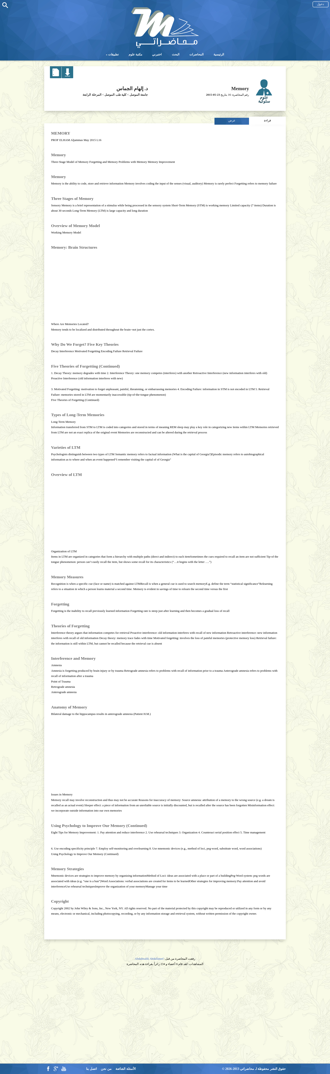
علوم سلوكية (264, 99)
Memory (240, 88)
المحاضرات (196, 54)
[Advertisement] (165, 284)
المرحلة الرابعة (92, 94)
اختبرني (157, 54)
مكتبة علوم (135, 54)
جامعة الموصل (139, 94)
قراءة (267, 120)
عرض (231, 120)
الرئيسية (219, 54)
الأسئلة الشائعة (126, 1069)
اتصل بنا (91, 1069)
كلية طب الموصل (115, 94)
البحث (175, 54)
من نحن (106, 1069)
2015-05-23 (213, 94)
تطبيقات (113, 54)
